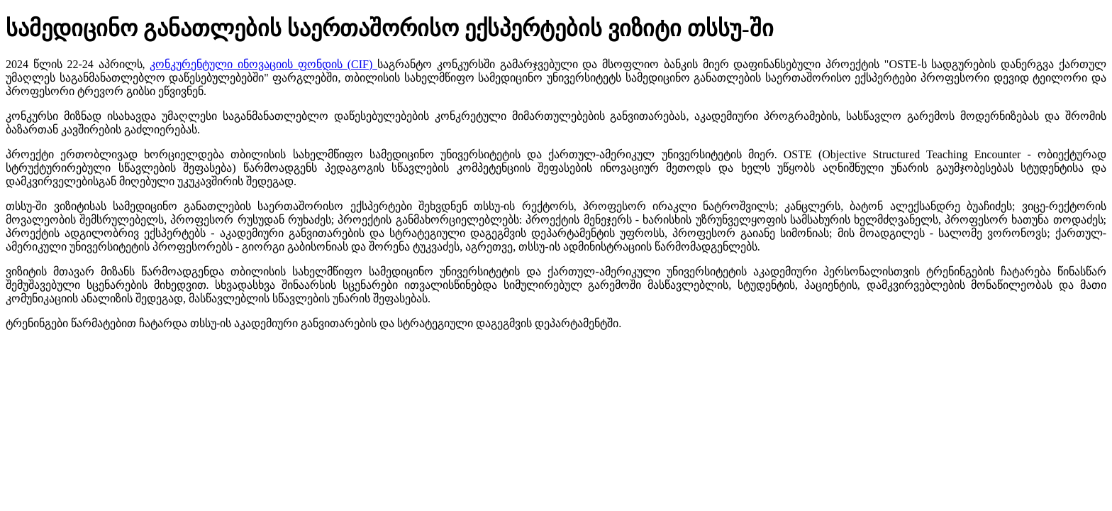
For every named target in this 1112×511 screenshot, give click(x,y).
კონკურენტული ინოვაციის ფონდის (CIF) (263, 64)
